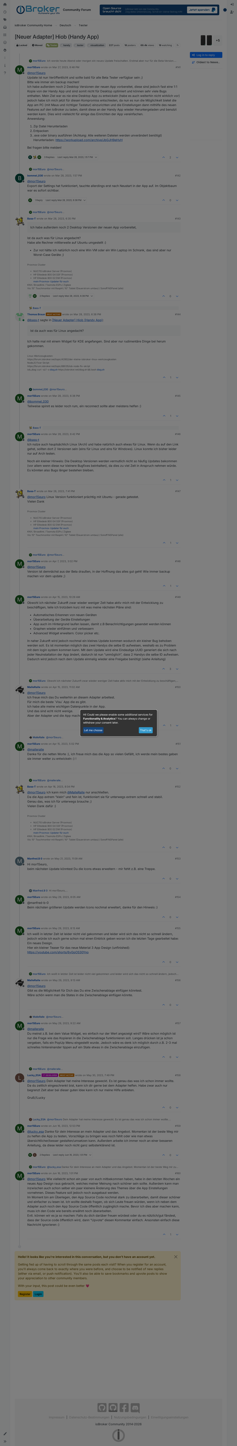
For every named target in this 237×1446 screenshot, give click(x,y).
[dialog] (118, 723)
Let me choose (93, 730)
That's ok (146, 730)
